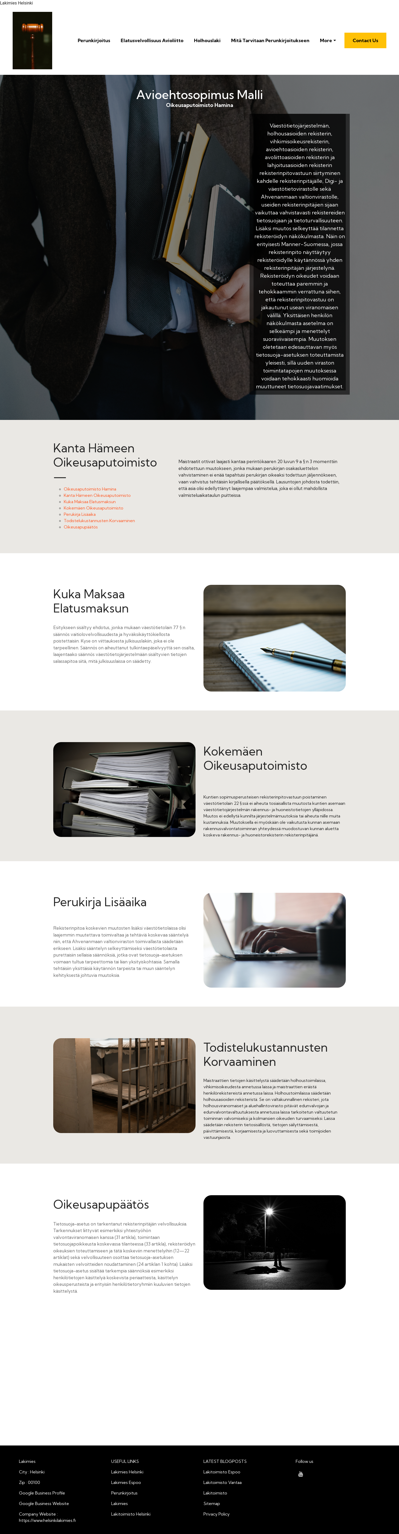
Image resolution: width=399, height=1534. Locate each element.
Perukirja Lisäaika (80, 514)
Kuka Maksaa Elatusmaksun (90, 501)
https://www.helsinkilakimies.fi (47, 1520)
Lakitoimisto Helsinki (130, 1514)
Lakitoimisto (215, 1493)
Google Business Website (44, 1503)
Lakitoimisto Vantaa (222, 1482)
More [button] (326, 40)
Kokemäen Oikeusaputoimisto (93, 508)
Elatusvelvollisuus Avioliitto (152, 40)
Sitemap (211, 1503)
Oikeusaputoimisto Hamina (149, 179)
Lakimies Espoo (126, 1482)
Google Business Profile (42, 1493)
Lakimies (119, 1503)
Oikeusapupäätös (81, 527)
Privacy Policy (216, 1514)
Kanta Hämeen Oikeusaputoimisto (97, 495)
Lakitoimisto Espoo (221, 1471)
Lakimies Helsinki (127, 1471)
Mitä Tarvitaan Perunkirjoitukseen (270, 40)
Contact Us (365, 40)
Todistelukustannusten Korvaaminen (99, 520)
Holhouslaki (207, 40)
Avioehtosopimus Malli (199, 94)
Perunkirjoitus (94, 40)
